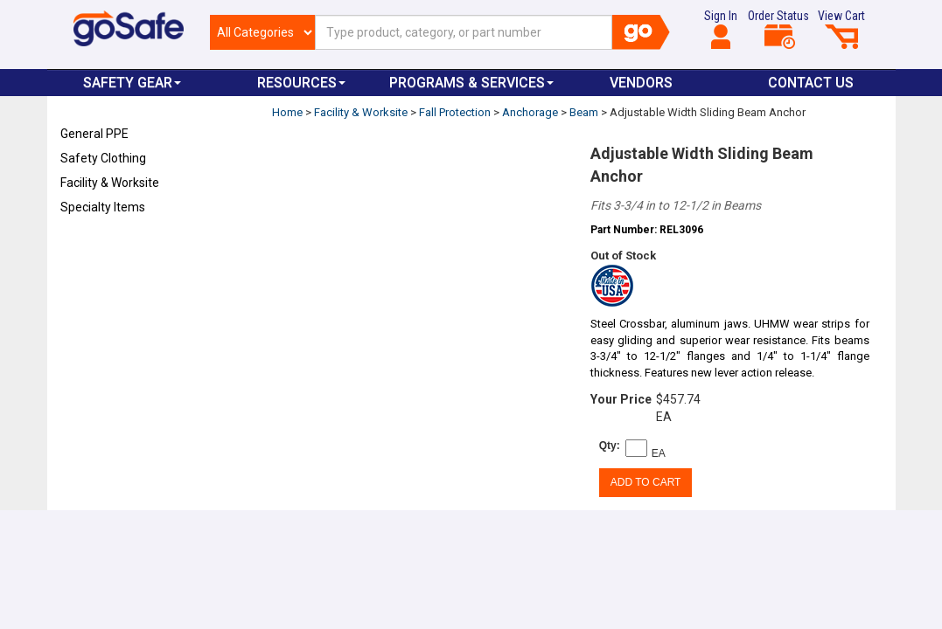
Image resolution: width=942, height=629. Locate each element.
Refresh (94, 248)
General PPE (94, 134)
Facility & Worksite (109, 183)
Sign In (720, 29)
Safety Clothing (103, 158)
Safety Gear (132, 82)
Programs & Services (471, 82)
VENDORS (641, 82)
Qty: (609, 445)
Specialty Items (102, 207)
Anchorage (530, 112)
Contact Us (811, 82)
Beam (583, 112)
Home (287, 112)
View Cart (841, 29)
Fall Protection (455, 112)
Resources (301, 82)
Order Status (778, 29)
